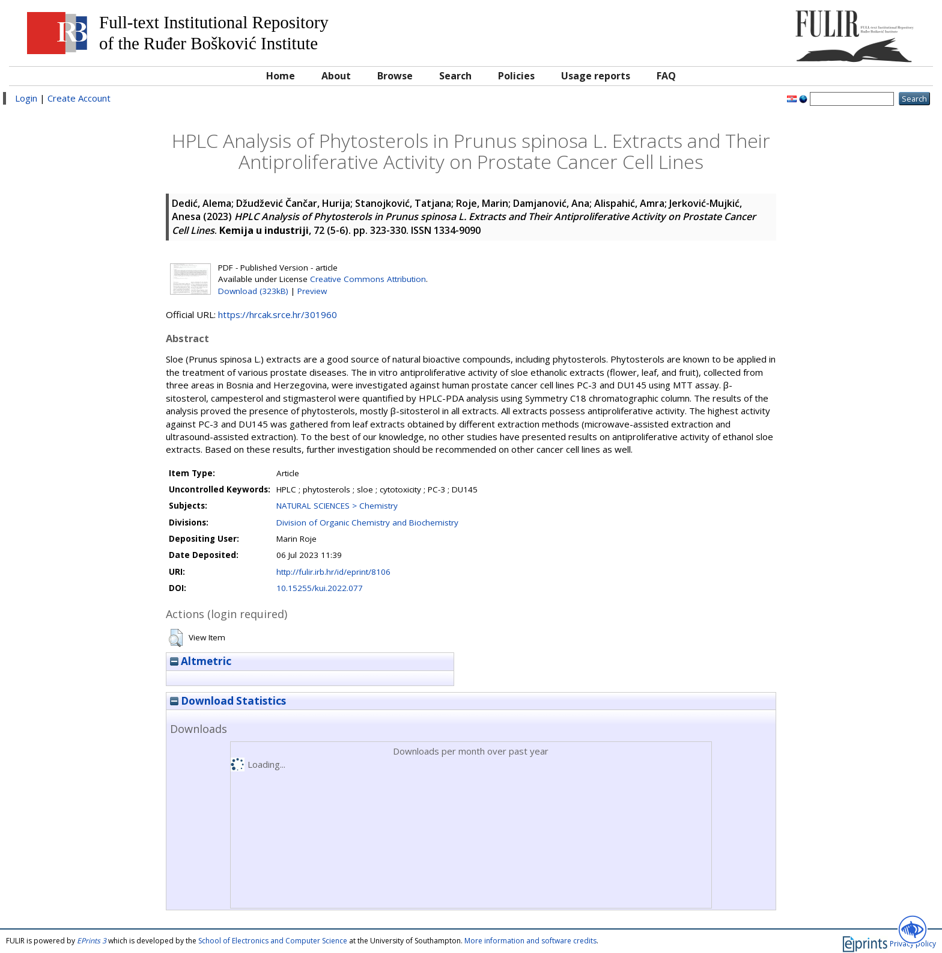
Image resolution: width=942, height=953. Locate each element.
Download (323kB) (253, 291)
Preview (312, 291)
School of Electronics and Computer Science (272, 941)
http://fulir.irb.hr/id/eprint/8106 (333, 571)
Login (26, 98)
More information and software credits (530, 941)
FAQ (666, 75)
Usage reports (595, 75)
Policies (516, 75)
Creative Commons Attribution (368, 279)
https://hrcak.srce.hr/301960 (277, 314)
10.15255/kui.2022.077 (319, 588)
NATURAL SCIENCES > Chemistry (337, 505)
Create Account (79, 98)
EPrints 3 (91, 941)
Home (280, 75)
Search (455, 75)
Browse (395, 75)
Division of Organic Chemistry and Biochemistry (367, 522)
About (336, 75)
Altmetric (200, 661)
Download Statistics (228, 701)
